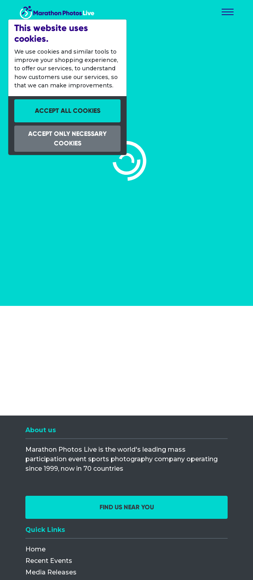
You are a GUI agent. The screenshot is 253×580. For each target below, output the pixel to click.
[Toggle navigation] (228, 12)
